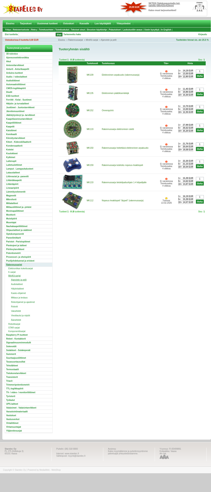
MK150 (90, 148)
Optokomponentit (15, 234)
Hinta (190, 63)
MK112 (90, 200)
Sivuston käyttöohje (97, 30)
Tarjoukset (26, 23)
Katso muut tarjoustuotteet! (162, 10)
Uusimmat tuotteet (47, 23)
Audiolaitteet (17, 284)
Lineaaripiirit (12, 188)
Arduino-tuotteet (14, 73)
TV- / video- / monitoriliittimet (20, 392)
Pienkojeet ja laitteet (16, 245)
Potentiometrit (13, 253)
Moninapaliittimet (15, 211)
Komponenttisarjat (16, 331)
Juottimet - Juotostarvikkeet (20, 107)
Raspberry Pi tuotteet (17, 335)
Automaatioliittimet (15, 84)
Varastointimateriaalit (17, 411)
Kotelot (9, 149)
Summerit (11, 354)
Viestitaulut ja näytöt (20, 315)
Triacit (9, 381)
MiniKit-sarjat (92, 40)
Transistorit (12, 377)
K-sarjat (12, 272)
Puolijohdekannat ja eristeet (20, 261)
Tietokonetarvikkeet (16, 373)
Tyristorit (10, 396)
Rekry (34, 30)
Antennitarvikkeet (15, 65)
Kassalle (84, 23)
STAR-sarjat (14, 328)
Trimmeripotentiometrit (17, 385)
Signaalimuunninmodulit (18, 342)
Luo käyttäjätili (103, 23)
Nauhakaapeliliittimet (16, 226)
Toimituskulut (62, 30)
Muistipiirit (11, 218)
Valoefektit (16, 311)
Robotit (14, 306)
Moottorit (10, 215)
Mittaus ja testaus (19, 297)
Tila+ (166, 63)
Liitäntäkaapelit (14, 180)
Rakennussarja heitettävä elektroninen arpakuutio (125, 148)
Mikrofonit (11, 199)
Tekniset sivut (78, 30)
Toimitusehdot (46, 30)
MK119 (90, 129)
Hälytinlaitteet (17, 289)
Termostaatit (12, 369)
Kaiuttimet (11, 130)
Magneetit (11, 195)
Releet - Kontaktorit (16, 339)
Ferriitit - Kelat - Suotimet (18, 100)
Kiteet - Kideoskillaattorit (18, 142)
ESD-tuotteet (12, 96)
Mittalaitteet (12, 203)
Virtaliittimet (12, 423)
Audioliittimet (13, 80)
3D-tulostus (12, 54)
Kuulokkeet (12, 153)
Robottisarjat (14, 324)
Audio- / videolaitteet (16, 77)
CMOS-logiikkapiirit (16, 88)
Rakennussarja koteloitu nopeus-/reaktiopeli (122, 165)
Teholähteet (12, 365)
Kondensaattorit (14, 146)
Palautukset (115, 30)
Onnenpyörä (107, 110)
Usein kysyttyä (151, 30)
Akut (8, 61)
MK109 (90, 75)
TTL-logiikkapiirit (14, 388)
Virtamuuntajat (13, 427)
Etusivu (10, 23)
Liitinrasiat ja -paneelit (17, 176)
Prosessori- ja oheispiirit (18, 257)
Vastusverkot (12, 419)
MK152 (90, 110)
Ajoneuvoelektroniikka (17, 57)
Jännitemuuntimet (15, 111)
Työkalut (10, 400)
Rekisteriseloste (21, 30)
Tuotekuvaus (108, 63)
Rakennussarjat (75, 40)
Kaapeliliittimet (13, 123)
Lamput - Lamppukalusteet (19, 169)
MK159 (90, 165)
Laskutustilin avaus (132, 30)
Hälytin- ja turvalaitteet (17, 103)
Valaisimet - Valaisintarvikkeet (21, 408)
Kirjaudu (202, 34)
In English (166, 30)
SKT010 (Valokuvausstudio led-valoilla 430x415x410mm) (164, 4)
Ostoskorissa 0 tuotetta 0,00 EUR (21, 40)
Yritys (8, 30)
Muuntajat (11, 222)
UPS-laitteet (12, 404)
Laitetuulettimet (14, 165)
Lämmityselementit (15, 192)
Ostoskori (68, 23)
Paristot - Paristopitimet (18, 241)
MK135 (90, 93)
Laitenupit (11, 161)
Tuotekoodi (92, 63)
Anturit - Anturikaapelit (17, 69)
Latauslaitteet (13, 172)
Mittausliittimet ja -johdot (18, 207)
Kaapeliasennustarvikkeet (19, 119)
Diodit (9, 92)
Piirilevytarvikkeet (15, 249)
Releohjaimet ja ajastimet (23, 302)
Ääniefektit (16, 320)
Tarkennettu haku (72, 34)
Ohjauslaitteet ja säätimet (19, 230)
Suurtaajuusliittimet (16, 358)
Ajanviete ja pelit (108, 40)
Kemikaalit (11, 134)
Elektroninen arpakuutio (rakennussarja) (120, 75)
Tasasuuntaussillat (15, 362)
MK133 (90, 182)
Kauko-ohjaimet (18, 293)
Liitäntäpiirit (12, 184)
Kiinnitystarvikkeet (15, 138)
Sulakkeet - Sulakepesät (18, 350)
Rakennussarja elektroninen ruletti (118, 129)
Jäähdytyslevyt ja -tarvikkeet (20, 115)
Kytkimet (10, 157)
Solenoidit (11, 346)
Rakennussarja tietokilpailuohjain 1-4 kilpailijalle (124, 182)
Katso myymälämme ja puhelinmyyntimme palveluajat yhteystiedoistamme (128, 452)
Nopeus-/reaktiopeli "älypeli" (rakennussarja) (123, 200)
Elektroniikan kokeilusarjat (20, 268)
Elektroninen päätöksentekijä (115, 93)
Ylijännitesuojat (14, 431)
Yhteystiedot (123, 23)
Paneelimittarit (13, 238)
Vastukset (11, 415)
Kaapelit (10, 126)
